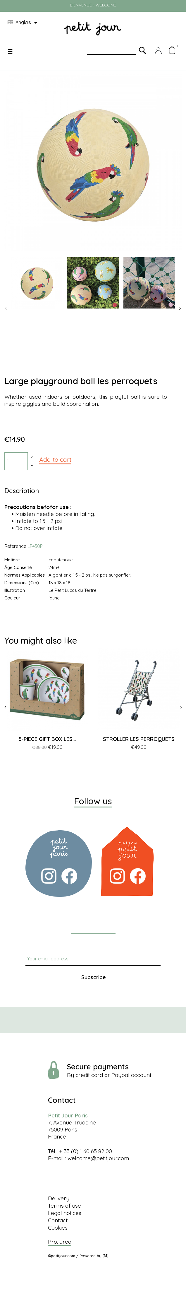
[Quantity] (16, 461)
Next (180, 308)
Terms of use (64, 1205)
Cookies (58, 1227)
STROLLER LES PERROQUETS (139, 739)
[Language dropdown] (23, 22)
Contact (58, 1220)
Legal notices (64, 1212)
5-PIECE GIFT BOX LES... (47, 739)
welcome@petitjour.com (98, 1158)
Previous (6, 308)
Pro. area (59, 1241)
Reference (15, 546)
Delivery (58, 1198)
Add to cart (55, 459)
